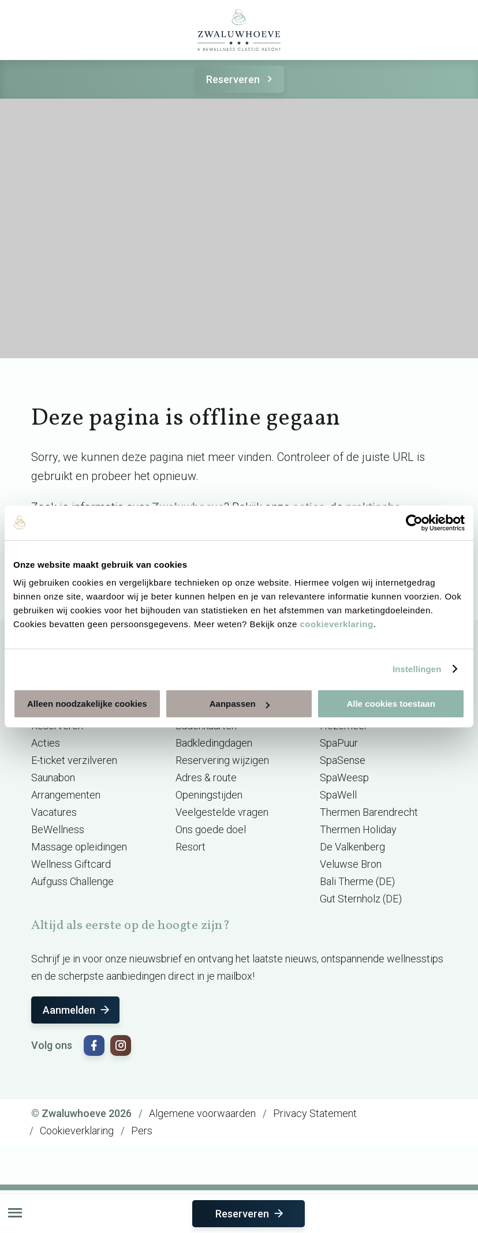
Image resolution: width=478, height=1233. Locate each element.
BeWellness (57, 829)
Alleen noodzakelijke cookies (87, 704)
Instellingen (417, 669)
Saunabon (53, 777)
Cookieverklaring (77, 1131)
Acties (45, 743)
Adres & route (206, 777)
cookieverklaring (336, 624)
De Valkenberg (352, 847)
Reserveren (241, 79)
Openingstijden (208, 795)
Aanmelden (77, 1010)
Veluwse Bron (351, 864)
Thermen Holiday (358, 829)
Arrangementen (65, 795)
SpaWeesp (344, 777)
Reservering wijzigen (222, 760)
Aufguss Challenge (72, 881)
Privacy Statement (315, 1113)
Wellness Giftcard (71, 864)
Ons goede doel (210, 829)
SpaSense (342, 760)
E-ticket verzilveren (74, 760)
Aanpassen (240, 704)
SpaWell (338, 795)
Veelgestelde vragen (221, 812)
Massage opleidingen (79, 847)
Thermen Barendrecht (369, 812)
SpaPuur (339, 743)
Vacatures (54, 812)
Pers (141, 1131)
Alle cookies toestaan (390, 704)
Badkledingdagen (213, 743)
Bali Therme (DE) (357, 881)
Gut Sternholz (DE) (361, 899)
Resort (190, 847)
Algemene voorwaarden (202, 1113)
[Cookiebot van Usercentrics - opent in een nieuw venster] (414, 522)
